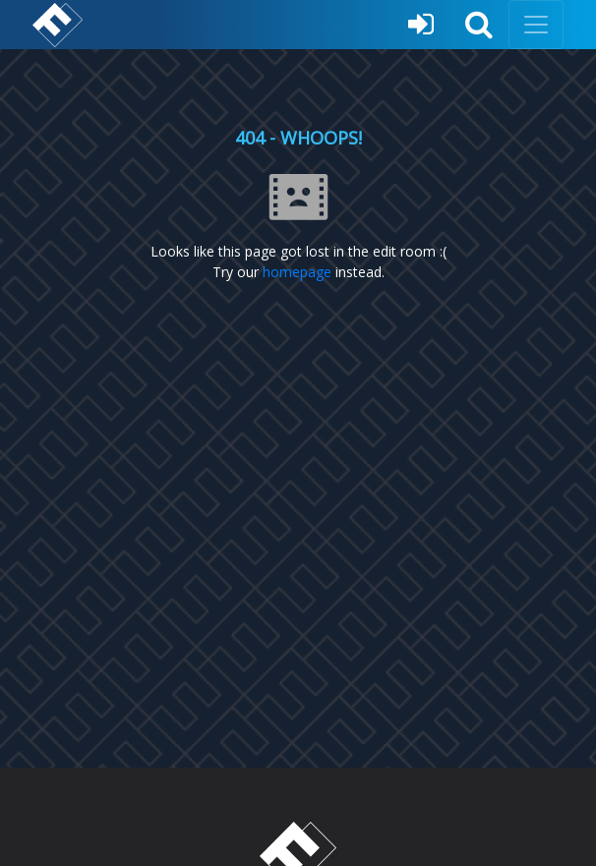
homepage (297, 271)
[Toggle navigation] (536, 24)
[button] (478, 24)
